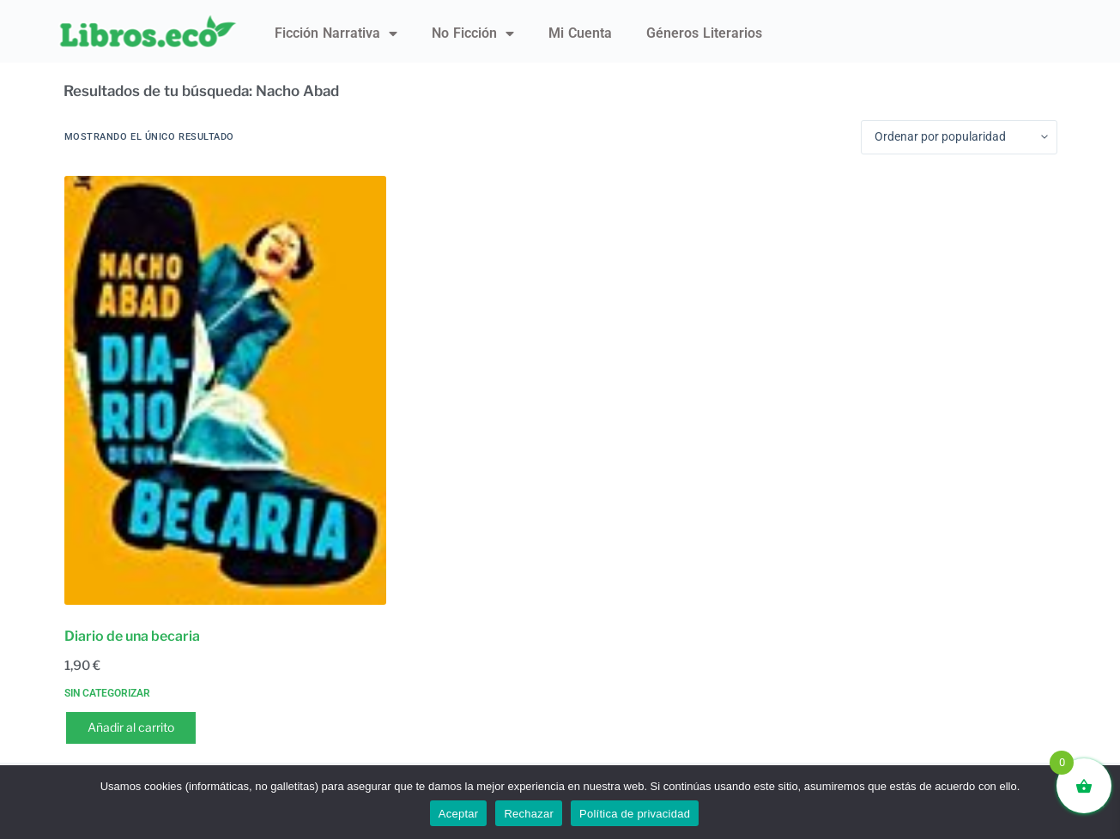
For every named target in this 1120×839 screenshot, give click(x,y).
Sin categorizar (107, 693)
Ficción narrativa (336, 33)
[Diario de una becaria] (225, 390)
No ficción (473, 33)
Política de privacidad (634, 813)
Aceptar (459, 813)
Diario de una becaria (132, 636)
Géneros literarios (704, 33)
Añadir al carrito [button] (131, 727)
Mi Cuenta (580, 33)
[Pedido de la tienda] (959, 137)
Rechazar (529, 813)
